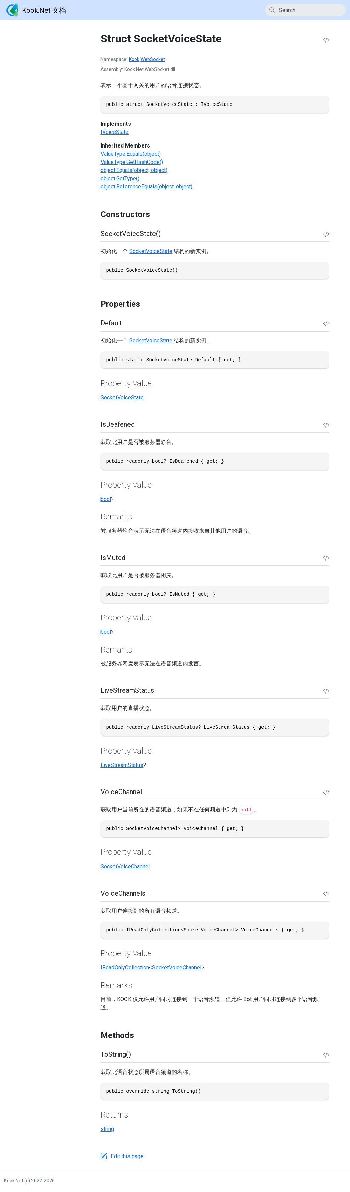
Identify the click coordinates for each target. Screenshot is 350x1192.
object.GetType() (119, 178)
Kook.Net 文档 (35, 10)
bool (105, 499)
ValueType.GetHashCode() (131, 162)
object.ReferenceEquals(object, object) (146, 186)
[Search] (305, 10)
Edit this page (127, 1156)
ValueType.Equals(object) (130, 154)
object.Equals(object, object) (133, 170)
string (107, 1129)
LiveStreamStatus (121, 765)
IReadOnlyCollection (124, 967)
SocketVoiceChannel (125, 866)
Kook (134, 59)
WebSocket (152, 59)
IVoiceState (114, 132)
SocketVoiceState (150, 251)
